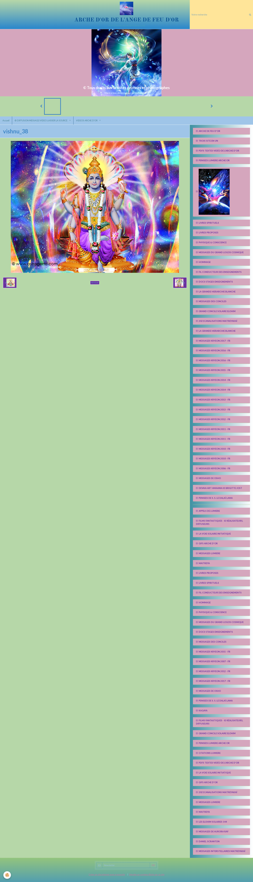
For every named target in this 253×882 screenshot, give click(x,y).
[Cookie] (7, 875)
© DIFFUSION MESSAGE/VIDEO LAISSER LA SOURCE (41, 120)
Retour (94, 283)
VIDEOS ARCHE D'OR (87, 120)
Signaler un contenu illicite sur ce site (146, 874)
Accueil (6, 120)
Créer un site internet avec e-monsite (107, 874)
